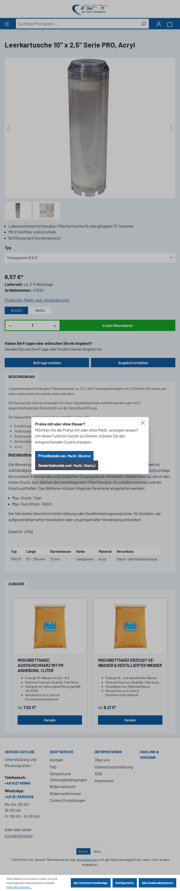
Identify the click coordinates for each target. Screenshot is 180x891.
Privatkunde (64, 455)
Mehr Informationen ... (19, 887)
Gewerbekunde (66, 465)
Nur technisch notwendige (91, 882)
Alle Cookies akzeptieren (157, 882)
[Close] (143, 423)
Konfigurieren (125, 882)
